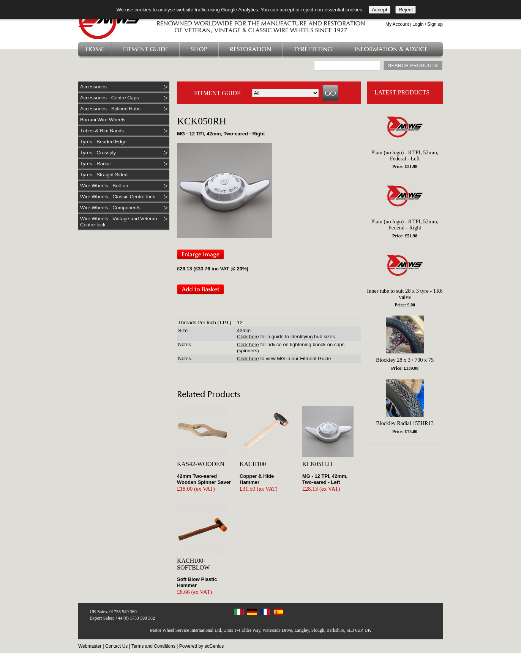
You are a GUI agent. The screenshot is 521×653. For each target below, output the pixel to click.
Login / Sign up (427, 24)
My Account (397, 24)
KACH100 (253, 464)
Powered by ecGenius (201, 646)
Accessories (93, 86)
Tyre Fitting (313, 49)
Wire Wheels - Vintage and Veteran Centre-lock (118, 222)
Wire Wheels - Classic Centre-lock (117, 196)
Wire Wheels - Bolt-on (104, 185)
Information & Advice (391, 49)
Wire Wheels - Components (110, 207)
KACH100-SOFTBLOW (193, 564)
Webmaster (89, 646)
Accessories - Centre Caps (109, 97)
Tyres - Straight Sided (104, 174)
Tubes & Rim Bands (102, 130)
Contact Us (116, 646)
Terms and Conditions (153, 646)
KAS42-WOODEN (200, 464)
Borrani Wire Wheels (102, 119)
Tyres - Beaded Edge (103, 141)
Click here (248, 336)
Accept (379, 10)
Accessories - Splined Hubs (110, 108)
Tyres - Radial (95, 163)
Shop (199, 49)
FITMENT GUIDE (217, 93)
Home (94, 49)
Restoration (250, 49)
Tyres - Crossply (98, 152)
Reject (405, 10)
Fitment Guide (145, 49)
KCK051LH (317, 464)
